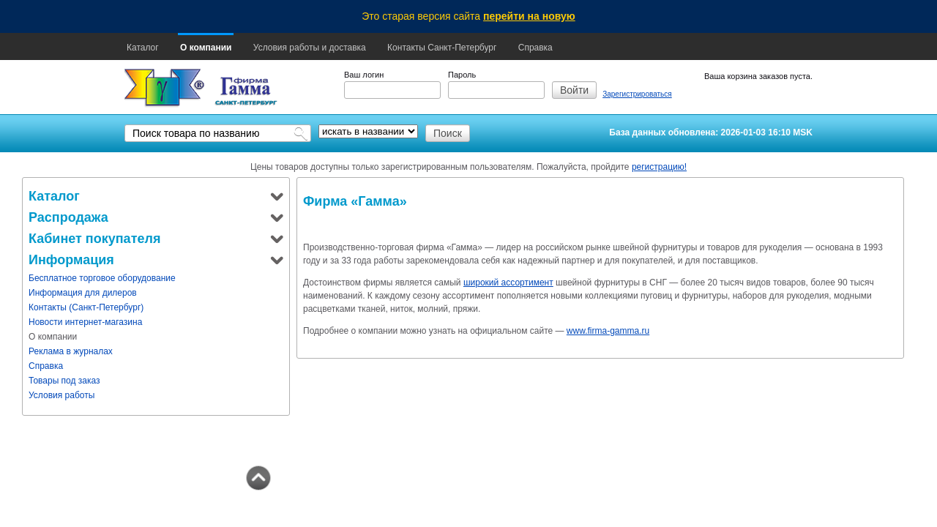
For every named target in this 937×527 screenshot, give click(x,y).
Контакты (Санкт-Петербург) (86, 307)
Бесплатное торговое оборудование (102, 278)
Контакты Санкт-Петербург (441, 47)
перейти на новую (529, 16)
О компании (206, 47)
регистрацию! (659, 167)
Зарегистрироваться (637, 94)
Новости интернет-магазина (85, 322)
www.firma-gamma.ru (608, 331)
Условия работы (61, 395)
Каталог (143, 47)
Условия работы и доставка (309, 47)
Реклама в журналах (71, 351)
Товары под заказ (64, 380)
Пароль (462, 74)
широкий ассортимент (508, 282)
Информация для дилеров (83, 293)
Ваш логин (364, 74)
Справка (535, 47)
